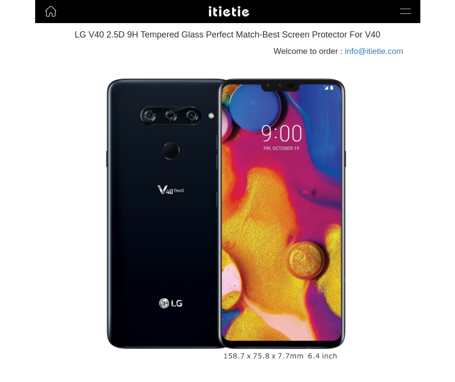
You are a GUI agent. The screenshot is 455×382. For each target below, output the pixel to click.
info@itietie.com (374, 51)
